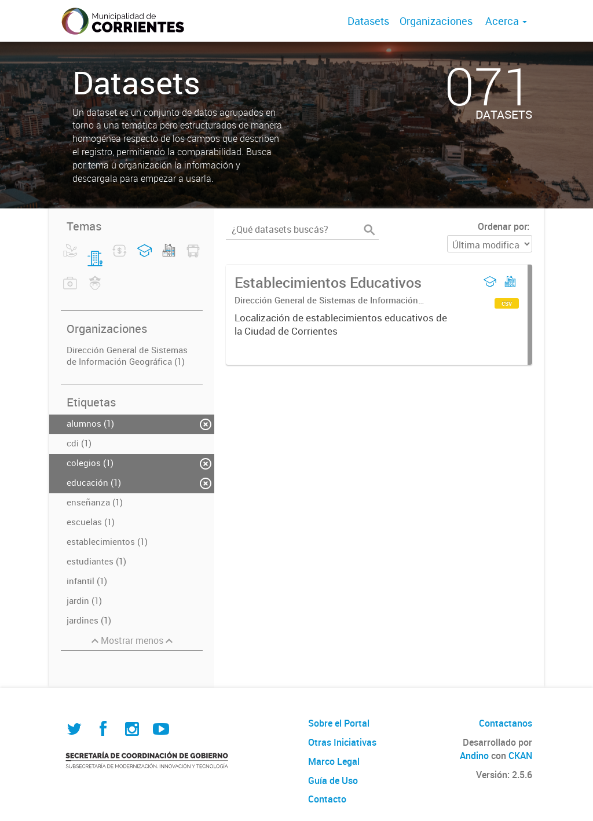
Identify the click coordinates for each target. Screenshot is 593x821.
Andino (474, 755)
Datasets (368, 21)
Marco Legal (334, 761)
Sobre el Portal (338, 723)
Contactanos (505, 723)
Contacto (327, 799)
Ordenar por (502, 226)
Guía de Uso (333, 780)
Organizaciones (436, 21)
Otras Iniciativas (342, 742)
